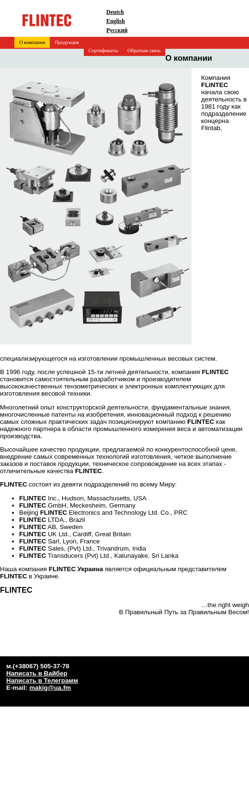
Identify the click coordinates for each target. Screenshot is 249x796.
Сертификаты (103, 50)
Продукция (67, 42)
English (115, 21)
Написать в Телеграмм (42, 680)
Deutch (115, 12)
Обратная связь (143, 50)
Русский (116, 30)
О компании (32, 42)
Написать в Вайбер (37, 673)
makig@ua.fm (50, 687)
